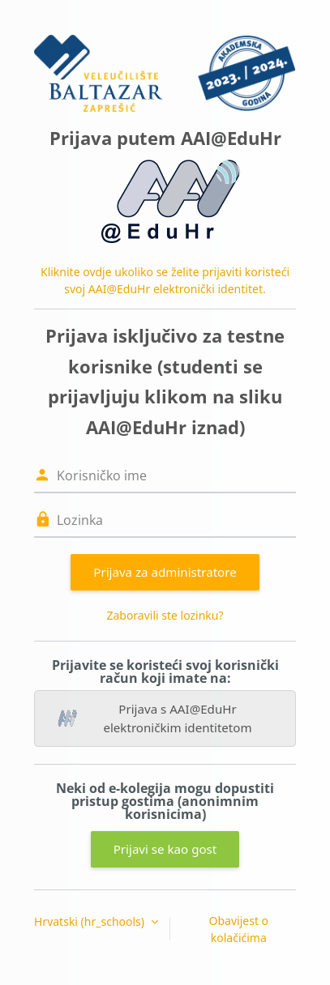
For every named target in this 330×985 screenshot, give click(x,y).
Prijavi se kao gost (165, 849)
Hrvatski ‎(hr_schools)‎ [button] (91, 921)
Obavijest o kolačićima (239, 929)
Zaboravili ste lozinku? (164, 615)
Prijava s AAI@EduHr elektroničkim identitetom (155, 718)
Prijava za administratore (164, 572)
